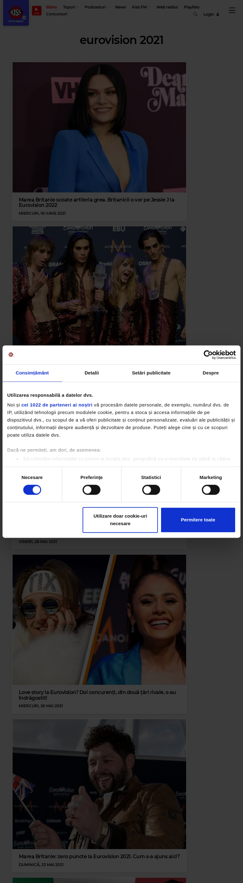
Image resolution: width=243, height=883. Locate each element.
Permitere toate (198, 519)
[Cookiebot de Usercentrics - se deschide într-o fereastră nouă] (208, 354)
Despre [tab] (211, 372)
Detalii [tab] (91, 372)
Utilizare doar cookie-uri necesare (120, 519)
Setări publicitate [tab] (151, 372)
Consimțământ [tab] (32, 372)
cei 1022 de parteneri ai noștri (56, 404)
